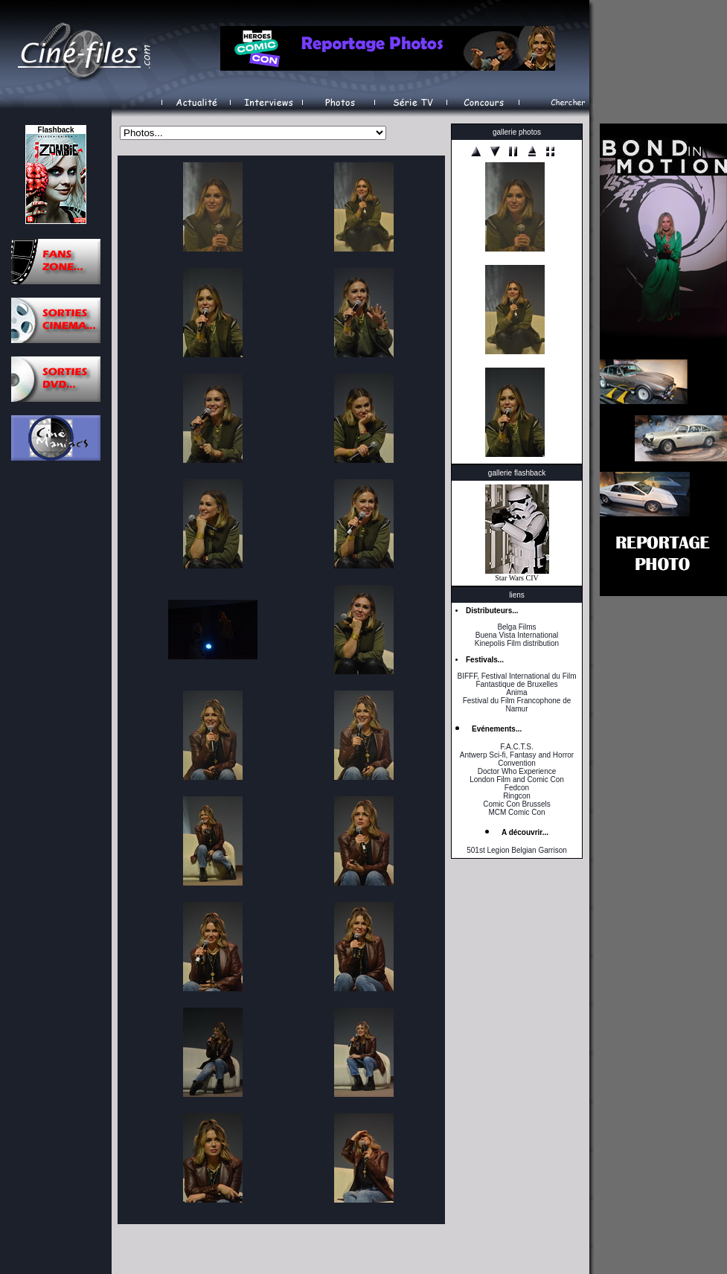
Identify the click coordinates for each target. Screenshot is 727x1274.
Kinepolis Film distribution (517, 643)
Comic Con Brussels (517, 804)
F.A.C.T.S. (516, 747)
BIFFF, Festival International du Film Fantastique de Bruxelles (516, 680)
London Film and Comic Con (517, 779)
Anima (516, 692)
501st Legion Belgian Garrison (517, 850)
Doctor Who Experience (517, 771)
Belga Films (516, 627)
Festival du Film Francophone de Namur (517, 705)
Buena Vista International (517, 635)
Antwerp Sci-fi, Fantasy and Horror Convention (517, 759)
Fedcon (517, 788)
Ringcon (517, 796)
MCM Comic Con (516, 812)
